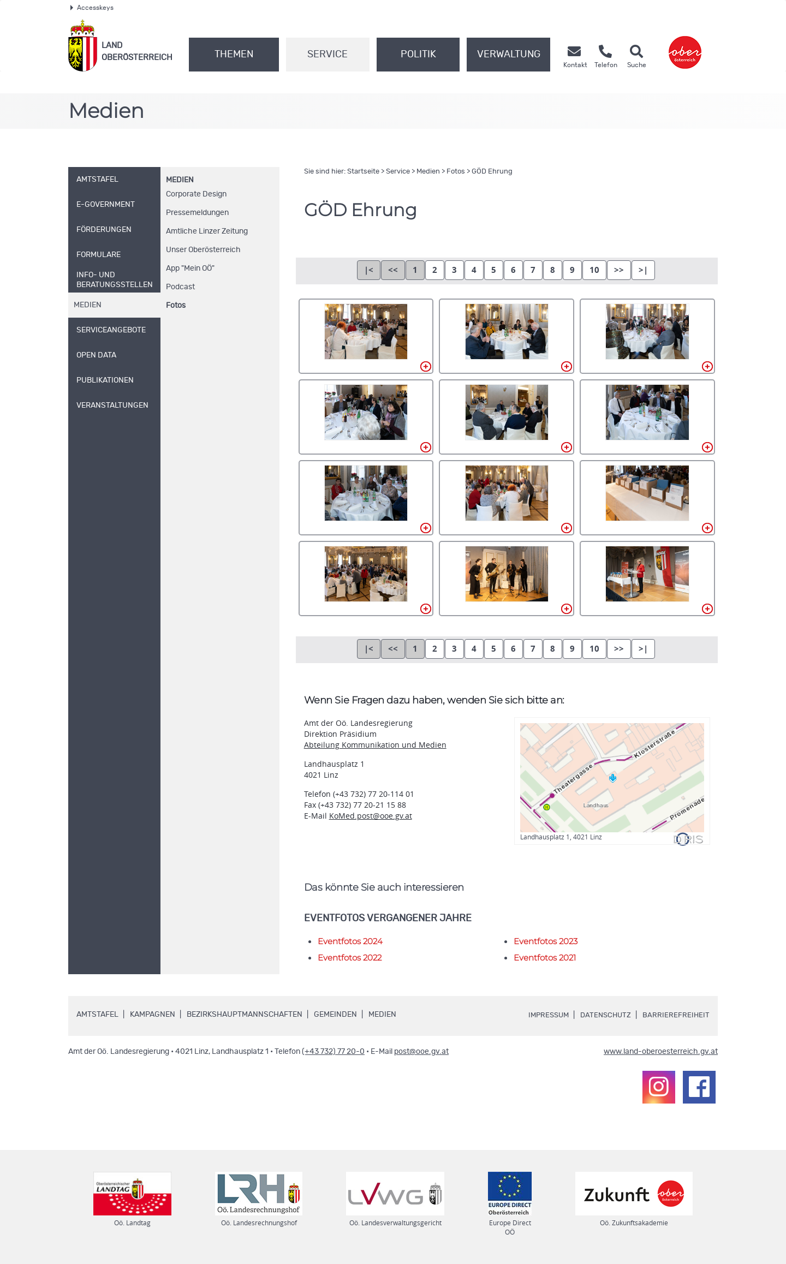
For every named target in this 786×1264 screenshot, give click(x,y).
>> (619, 270)
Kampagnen (152, 1014)
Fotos (176, 305)
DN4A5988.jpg (647, 578)
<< (393, 270)
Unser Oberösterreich (203, 250)
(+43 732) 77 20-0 (333, 1052)
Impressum (543, 1015)
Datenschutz (603, 1015)
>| (643, 270)
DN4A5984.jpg (366, 578)
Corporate (196, 194)
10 (594, 270)
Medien (180, 180)
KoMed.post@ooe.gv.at (370, 815)
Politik (418, 54)
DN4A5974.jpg (366, 417)
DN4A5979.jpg (366, 497)
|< (368, 270)
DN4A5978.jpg (647, 417)
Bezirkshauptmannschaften (244, 1014)
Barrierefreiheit (676, 1015)
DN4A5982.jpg (506, 497)
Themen (234, 54)
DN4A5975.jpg (506, 417)
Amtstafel (97, 1014)
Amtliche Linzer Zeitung (207, 231)
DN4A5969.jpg (506, 336)
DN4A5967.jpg (366, 336)
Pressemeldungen (197, 213)
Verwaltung (508, 54)
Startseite (363, 171)
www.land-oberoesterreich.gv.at (661, 1052)
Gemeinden (335, 1014)
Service (327, 54)
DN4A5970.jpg (647, 336)
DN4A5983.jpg (647, 497)
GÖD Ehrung (492, 171)
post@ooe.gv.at (421, 1052)
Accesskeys (92, 7)
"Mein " (190, 268)
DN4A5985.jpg (506, 578)
